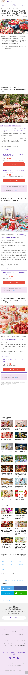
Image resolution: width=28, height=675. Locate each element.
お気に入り (23, 5)
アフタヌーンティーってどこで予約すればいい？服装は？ (6, 517)
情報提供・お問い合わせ (18, 663)
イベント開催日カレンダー (7, 634)
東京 (3, 561)
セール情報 (14, 5)
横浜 (11, 561)
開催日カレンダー (4, 5)
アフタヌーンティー (7, 629)
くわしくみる (15, 164)
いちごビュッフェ (6, 600)
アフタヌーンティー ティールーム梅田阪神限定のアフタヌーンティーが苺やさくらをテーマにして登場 (20, 531)
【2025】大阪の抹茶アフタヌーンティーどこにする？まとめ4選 (20, 517)
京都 (3, 567)
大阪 (11, 564)
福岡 (3, 569)
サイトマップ (19, 665)
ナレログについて (8, 663)
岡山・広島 (13, 567)
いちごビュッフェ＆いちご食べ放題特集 (14, 580)
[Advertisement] (14, 66)
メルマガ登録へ (14, 617)
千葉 (20, 561)
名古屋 (20, 567)
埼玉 (3, 564)
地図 (16, 190)
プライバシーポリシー (10, 665)
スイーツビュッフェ (21, 629)
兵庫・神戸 (21, 564)
